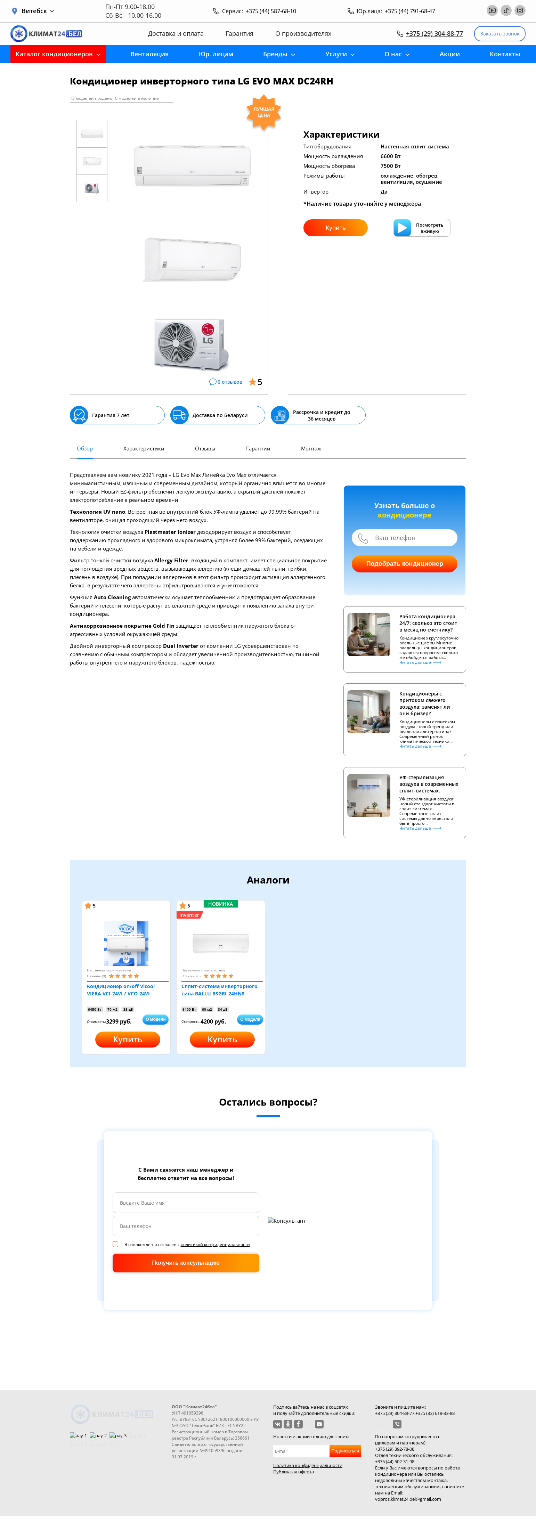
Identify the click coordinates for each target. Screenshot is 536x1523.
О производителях (303, 34)
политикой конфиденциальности (215, 1244)
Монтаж (311, 448)
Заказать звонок (499, 33)
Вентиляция (149, 54)
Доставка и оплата (176, 34)
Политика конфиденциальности (307, 1465)
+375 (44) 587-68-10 (271, 11)
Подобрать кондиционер (404, 563)
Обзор (85, 448)
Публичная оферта (293, 1471)
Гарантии (258, 448)
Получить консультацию (186, 1263)
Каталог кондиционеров (54, 54)
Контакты (505, 54)
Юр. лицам (216, 54)
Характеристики (143, 448)
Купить (336, 227)
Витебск (38, 11)
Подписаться (345, 1450)
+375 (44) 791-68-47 (410, 11)
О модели (156, 1019)
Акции (450, 54)
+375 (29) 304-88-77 (434, 33)
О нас (393, 54)
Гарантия (239, 34)
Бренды (275, 54)
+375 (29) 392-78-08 (394, 1449)
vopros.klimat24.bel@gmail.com (408, 1499)
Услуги (336, 54)
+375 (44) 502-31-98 (394, 1461)
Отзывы (205, 448)
